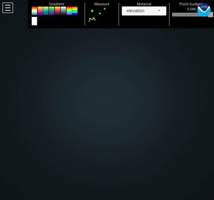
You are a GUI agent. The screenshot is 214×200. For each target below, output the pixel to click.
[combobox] (144, 11)
